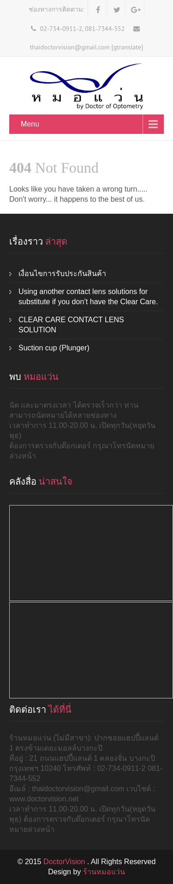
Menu (30, 124)
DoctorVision (65, 862)
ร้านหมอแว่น (104, 872)
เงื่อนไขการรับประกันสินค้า (62, 273)
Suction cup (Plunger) (53, 348)
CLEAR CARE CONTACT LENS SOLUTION (71, 325)
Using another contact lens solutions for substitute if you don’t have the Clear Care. (88, 297)
